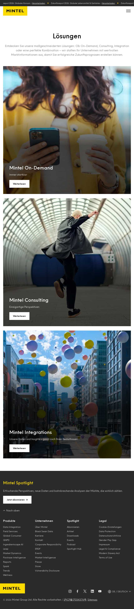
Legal (103, 521)
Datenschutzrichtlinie (110, 535)
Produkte (9, 521)
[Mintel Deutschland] (15, 11)
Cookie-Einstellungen (110, 527)
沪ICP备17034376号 (75, 600)
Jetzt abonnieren (17, 500)
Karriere (39, 535)
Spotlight (73, 521)
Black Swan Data (44, 531)
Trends (6, 570)
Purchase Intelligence (14, 557)
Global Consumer (12, 535)
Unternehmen (44, 521)
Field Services (10, 531)
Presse (38, 562)
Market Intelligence (45, 557)
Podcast (71, 544)
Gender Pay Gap (107, 540)
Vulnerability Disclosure (47, 570)
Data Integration (12, 527)
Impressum (104, 544)
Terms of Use (105, 557)
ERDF (37, 549)
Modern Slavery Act (109, 553)
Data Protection (107, 531)
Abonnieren (73, 527)
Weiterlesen (19, 184)
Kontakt (39, 540)
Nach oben (11, 510)
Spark (6, 566)
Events (38, 553)
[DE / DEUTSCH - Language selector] (119, 591)
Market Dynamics (12, 553)
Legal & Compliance (109, 549)
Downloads (73, 535)
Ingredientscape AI (13, 544)
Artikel (70, 531)
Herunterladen (39, 3)
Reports (7, 562)
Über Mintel (41, 527)
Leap (5, 549)
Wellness (7, 575)
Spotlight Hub (74, 549)
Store (38, 566)
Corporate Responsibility (48, 544)
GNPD (6, 540)
